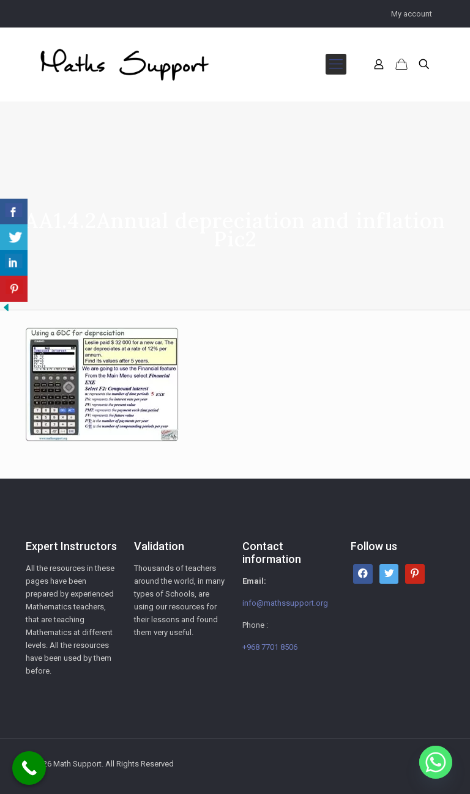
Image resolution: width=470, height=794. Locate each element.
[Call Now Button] (29, 768)
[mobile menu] (336, 64)
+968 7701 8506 (269, 647)
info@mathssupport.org (285, 603)
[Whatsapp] (435, 762)
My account (411, 13)
